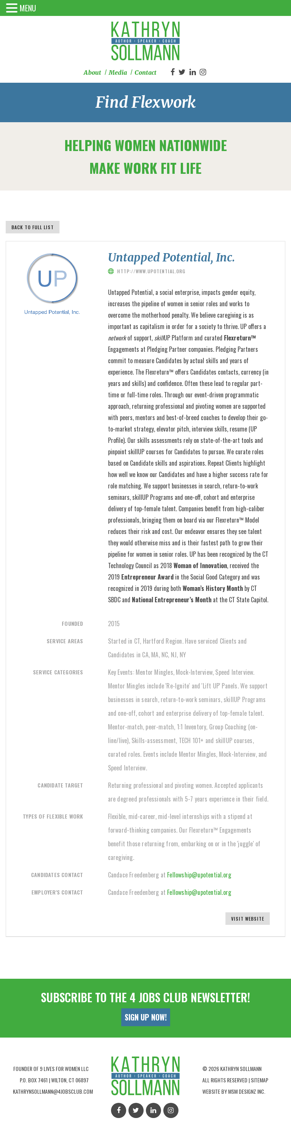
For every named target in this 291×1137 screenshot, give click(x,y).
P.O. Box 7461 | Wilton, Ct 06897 (54, 1080)
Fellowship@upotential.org (199, 874)
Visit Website (247, 918)
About (92, 72)
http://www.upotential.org (151, 271)
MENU (28, 8)
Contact (145, 72)
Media (118, 72)
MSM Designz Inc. (246, 1091)
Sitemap (259, 1080)
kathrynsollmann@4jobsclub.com (53, 1091)
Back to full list (32, 227)
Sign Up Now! (146, 1017)
